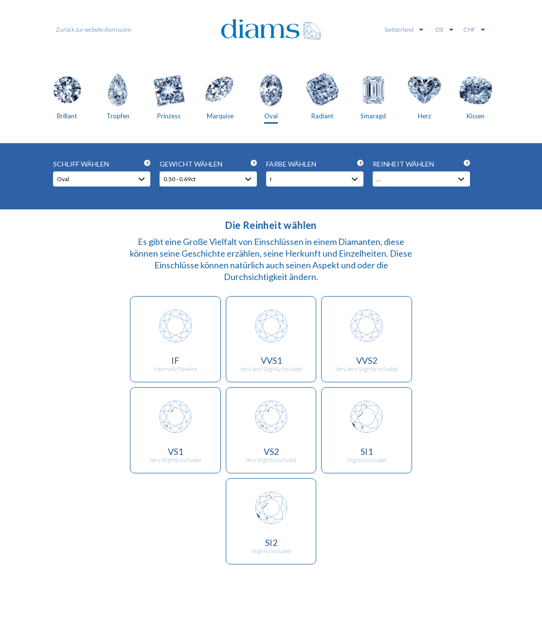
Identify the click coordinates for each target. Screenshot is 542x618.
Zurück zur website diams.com (93, 29)
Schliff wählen (101, 164)
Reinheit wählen (421, 164)
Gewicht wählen (208, 164)
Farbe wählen (314, 164)
